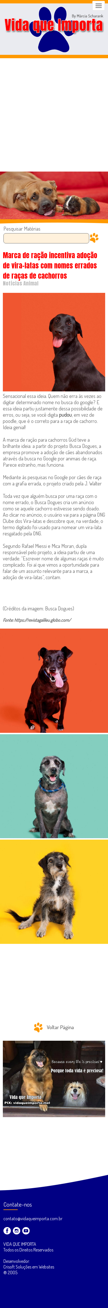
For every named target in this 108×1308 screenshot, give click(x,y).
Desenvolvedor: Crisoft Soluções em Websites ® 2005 (28, 1266)
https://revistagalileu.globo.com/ (42, 620)
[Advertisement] (54, 115)
